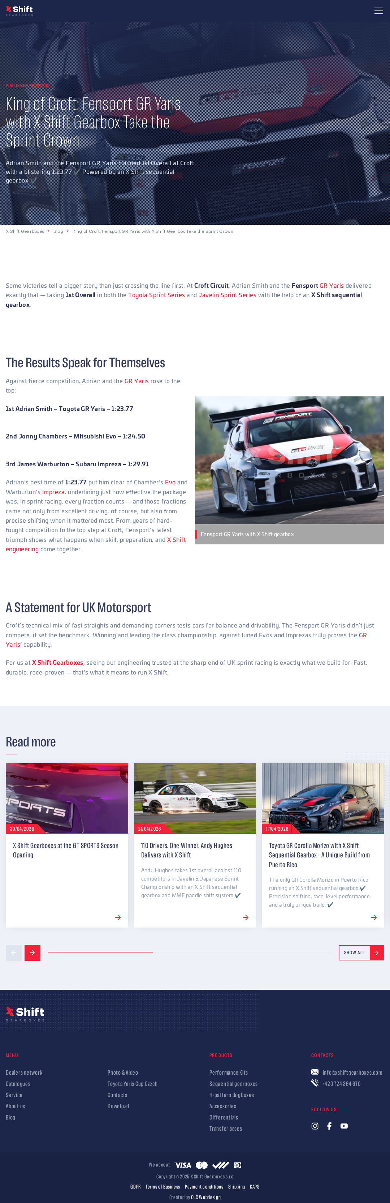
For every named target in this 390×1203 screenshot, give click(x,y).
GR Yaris (332, 285)
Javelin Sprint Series (227, 295)
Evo (170, 482)
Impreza (53, 492)
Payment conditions (204, 1187)
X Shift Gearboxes (25, 231)
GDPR (135, 1187)
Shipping (236, 1187)
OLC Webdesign (206, 1197)
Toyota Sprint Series (156, 295)
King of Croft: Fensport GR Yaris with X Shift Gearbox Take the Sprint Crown (153, 231)
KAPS (255, 1187)
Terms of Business (163, 1187)
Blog (58, 231)
